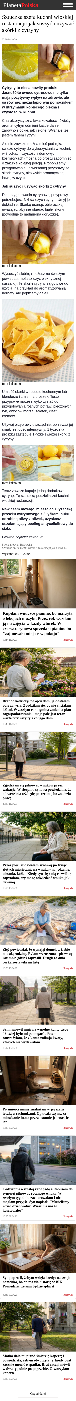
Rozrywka (68, 640)
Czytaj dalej (38, 1393)
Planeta (20, 5)
